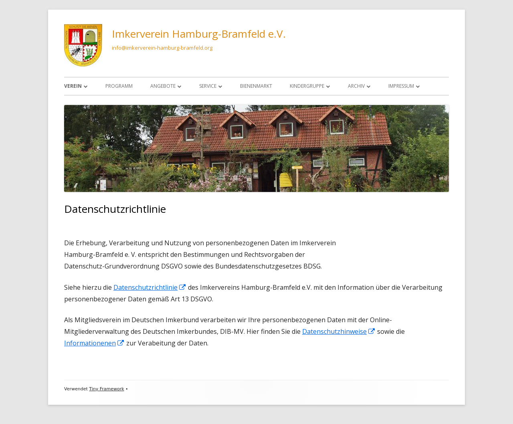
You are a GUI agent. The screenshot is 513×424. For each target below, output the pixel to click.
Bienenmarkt (256, 86)
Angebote (163, 86)
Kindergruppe (307, 86)
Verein (73, 86)
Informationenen (94, 343)
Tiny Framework (106, 389)
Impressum (401, 86)
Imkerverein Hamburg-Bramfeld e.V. (199, 33)
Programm (119, 86)
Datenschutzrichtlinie (149, 287)
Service (207, 86)
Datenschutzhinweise (339, 331)
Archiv (356, 86)
